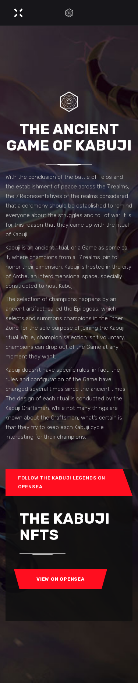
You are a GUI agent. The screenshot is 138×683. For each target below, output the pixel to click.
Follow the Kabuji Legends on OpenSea (61, 482)
